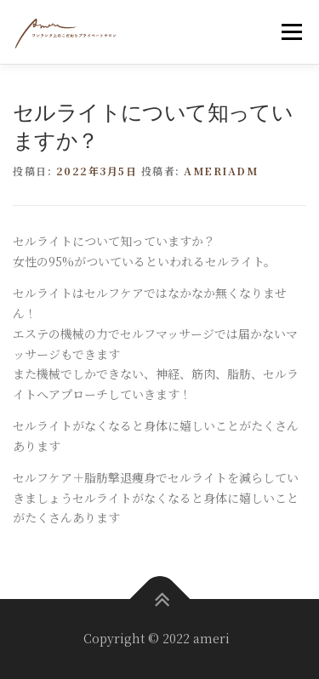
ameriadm (221, 170)
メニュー (291, 31)
